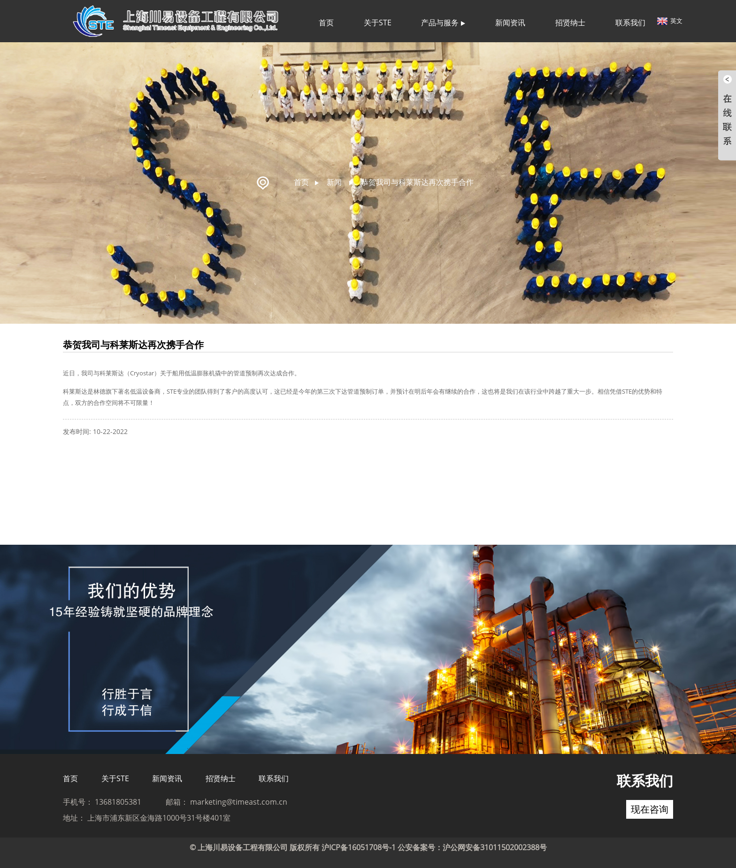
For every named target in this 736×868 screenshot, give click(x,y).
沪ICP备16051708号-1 (359, 847)
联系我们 (630, 22)
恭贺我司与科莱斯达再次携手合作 (417, 182)
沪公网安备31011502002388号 (495, 847)
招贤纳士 (570, 22)
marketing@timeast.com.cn (238, 802)
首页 (326, 22)
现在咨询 (649, 809)
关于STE (377, 22)
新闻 (334, 182)
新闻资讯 (510, 22)
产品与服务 (443, 22)
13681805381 (118, 802)
